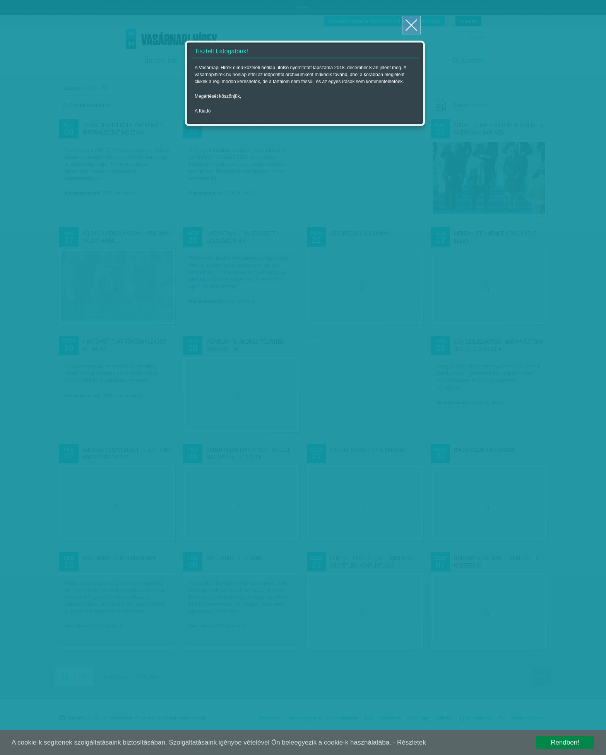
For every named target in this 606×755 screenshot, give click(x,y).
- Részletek (409, 742)
